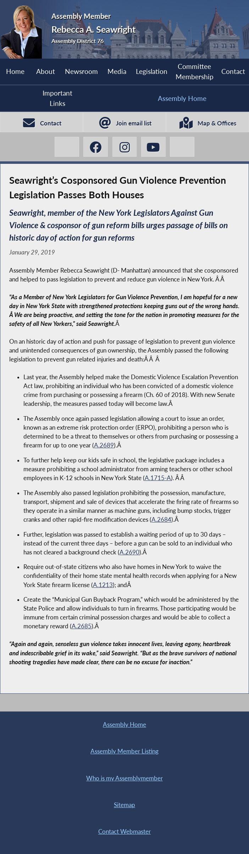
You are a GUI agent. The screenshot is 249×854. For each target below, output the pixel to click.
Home (15, 71)
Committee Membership (195, 71)
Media (116, 71)
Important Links (57, 98)
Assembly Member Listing (124, 751)
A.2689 (104, 445)
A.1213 (103, 585)
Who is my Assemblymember (124, 778)
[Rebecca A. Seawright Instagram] (124, 147)
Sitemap (124, 805)
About (45, 71)
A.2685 (82, 626)
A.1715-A (158, 478)
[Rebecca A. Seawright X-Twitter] (67, 147)
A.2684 (161, 519)
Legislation (151, 71)
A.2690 (129, 552)
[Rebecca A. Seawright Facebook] (95, 147)
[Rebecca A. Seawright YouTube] (153, 147)
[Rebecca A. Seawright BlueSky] (182, 147)
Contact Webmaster (124, 831)
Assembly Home (182, 98)
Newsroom (81, 71)
